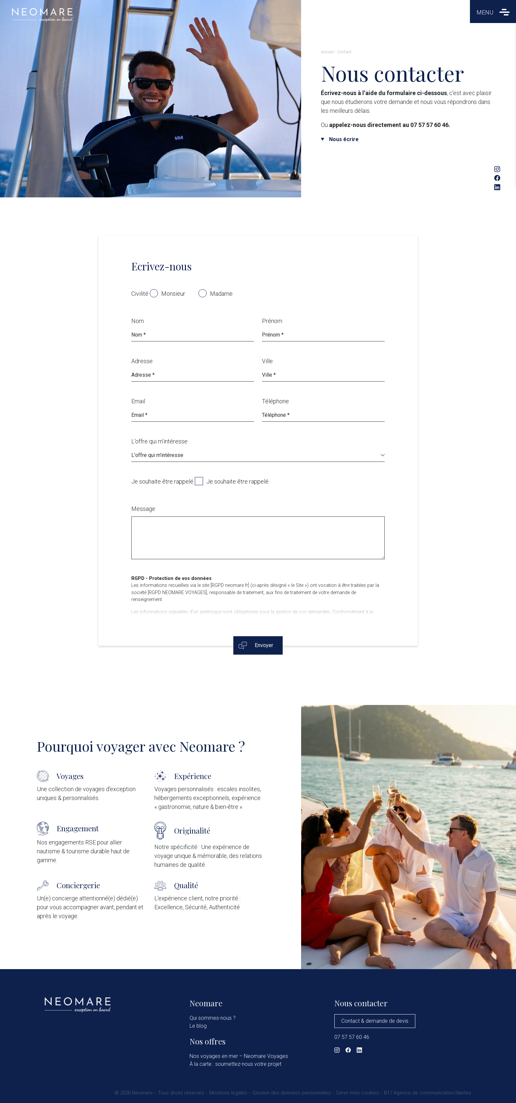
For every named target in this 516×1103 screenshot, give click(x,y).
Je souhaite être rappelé (162, 481)
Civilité (139, 293)
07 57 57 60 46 (351, 1037)
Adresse (142, 361)
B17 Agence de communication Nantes (427, 1093)
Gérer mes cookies (357, 1093)
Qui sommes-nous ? (213, 1018)
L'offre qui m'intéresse (159, 441)
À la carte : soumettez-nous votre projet (235, 1064)
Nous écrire (344, 139)
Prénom (272, 320)
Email (138, 401)
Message (143, 508)
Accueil (327, 51)
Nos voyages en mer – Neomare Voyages (239, 1056)
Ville (267, 361)
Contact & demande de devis (374, 1021)
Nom (137, 320)
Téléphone (275, 401)
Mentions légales (228, 1093)
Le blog (198, 1026)
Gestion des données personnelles (291, 1093)
